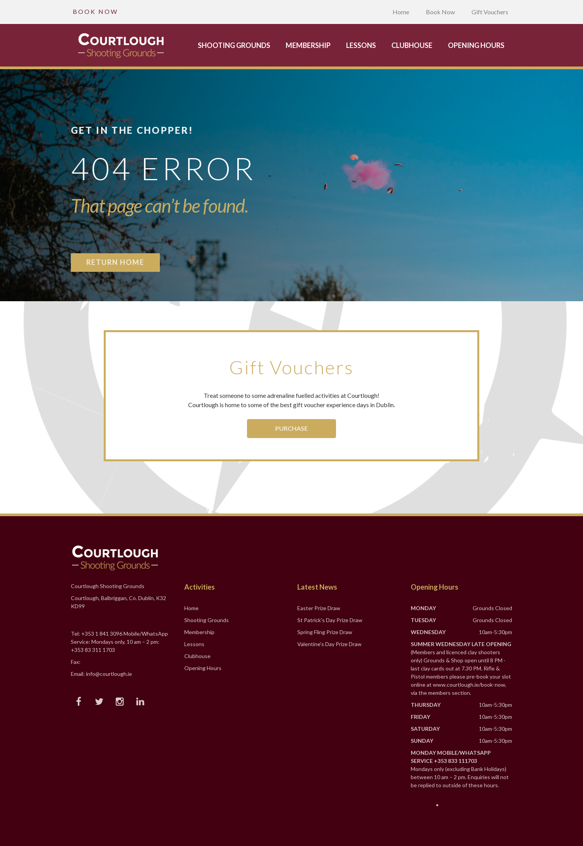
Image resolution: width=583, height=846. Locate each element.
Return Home (115, 262)
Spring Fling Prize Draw (324, 632)
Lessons (361, 45)
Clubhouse (411, 45)
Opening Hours (476, 45)
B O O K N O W (95, 11)
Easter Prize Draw (318, 608)
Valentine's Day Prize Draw (329, 644)
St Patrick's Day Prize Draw (329, 620)
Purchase (291, 428)
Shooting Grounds (234, 45)
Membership (308, 45)
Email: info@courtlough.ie (101, 673)
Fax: (76, 661)
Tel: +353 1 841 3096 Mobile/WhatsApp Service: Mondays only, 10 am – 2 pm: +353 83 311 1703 (119, 641)
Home (401, 11)
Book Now (440, 11)
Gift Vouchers (490, 11)
